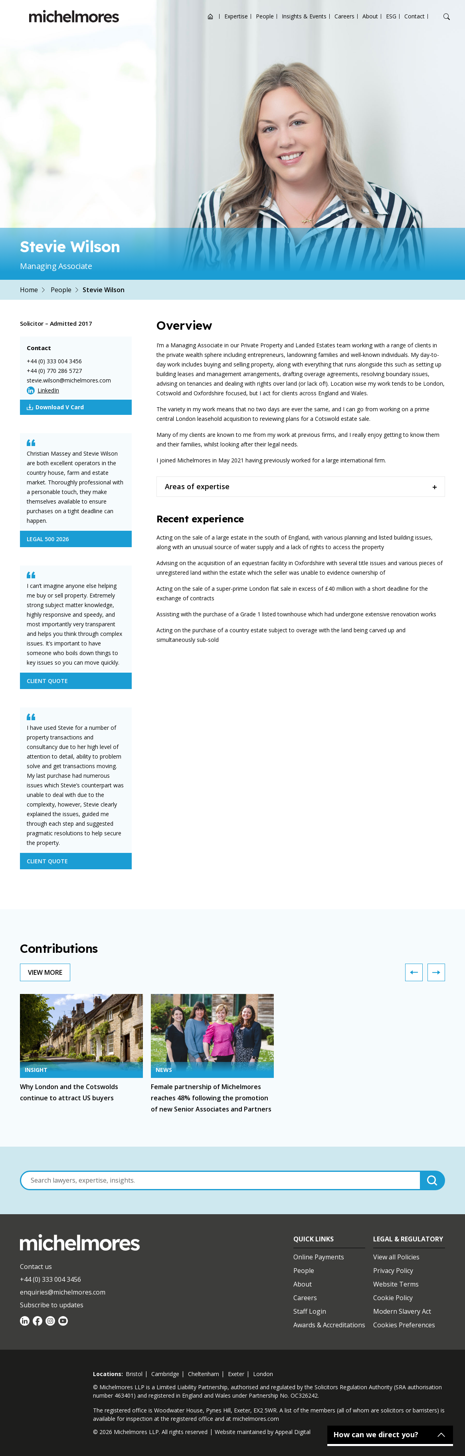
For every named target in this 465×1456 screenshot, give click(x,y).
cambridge (165, 1374)
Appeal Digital (293, 1432)
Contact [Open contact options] (414, 16)
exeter (236, 1374)
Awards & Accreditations (329, 1325)
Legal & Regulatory (408, 1239)
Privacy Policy (393, 1270)
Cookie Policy (393, 1297)
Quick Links (313, 1239)
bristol (134, 1374)
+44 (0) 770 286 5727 (54, 370)
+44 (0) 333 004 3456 (54, 361)
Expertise (236, 16)
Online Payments (318, 1257)
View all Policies (396, 1257)
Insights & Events (304, 16)
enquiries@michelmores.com (62, 1292)
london (263, 1374)
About (370, 16)
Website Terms (396, 1284)
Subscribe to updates (51, 1305)
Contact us (36, 1266)
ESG (391, 16)
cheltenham (203, 1374)
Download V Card (55, 407)
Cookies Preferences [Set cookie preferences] (404, 1325)
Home (29, 289)
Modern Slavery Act (402, 1311)
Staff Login (309, 1311)
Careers (344, 16)
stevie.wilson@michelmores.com (69, 380)
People (265, 16)
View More (45, 972)
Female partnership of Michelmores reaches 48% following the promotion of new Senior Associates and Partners (211, 1097)
